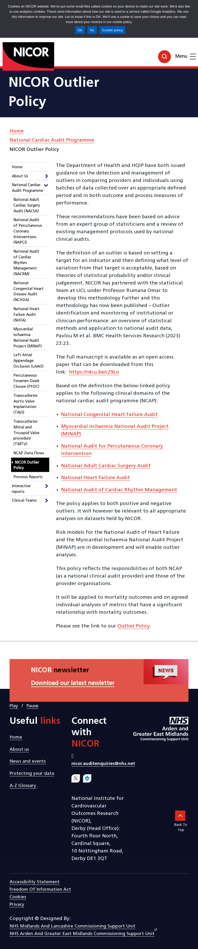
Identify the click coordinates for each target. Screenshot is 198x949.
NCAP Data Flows (28, 453)
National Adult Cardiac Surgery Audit (106, 466)
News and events (28, 761)
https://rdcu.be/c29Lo (94, 372)
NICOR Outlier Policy (26, 465)
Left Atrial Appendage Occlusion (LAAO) (28, 361)
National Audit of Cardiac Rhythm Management (119, 490)
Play (14, 706)
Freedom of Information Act (40, 889)
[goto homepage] (16, 54)
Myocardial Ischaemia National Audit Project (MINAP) (27, 337)
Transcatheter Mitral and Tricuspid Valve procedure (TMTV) (26, 433)
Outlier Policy (133, 626)
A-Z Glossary (23, 786)
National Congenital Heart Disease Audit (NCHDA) (28, 291)
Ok (80, 30)
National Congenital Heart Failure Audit (109, 414)
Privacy (17, 904)
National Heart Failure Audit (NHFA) (26, 315)
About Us (20, 176)
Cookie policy (112, 30)
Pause (32, 706)
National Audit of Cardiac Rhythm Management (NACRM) (26, 263)
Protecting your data (32, 773)
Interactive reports (21, 489)
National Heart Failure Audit (95, 477)
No (92, 30)
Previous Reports (28, 477)
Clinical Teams (24, 501)
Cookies (18, 897)
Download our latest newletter (72, 684)
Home (17, 131)
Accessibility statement (35, 882)
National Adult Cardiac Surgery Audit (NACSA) (26, 205)
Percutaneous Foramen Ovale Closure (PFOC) (26, 381)
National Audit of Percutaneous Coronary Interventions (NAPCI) (27, 231)
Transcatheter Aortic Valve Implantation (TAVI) (25, 404)
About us (19, 749)
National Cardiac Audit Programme (52, 140)
